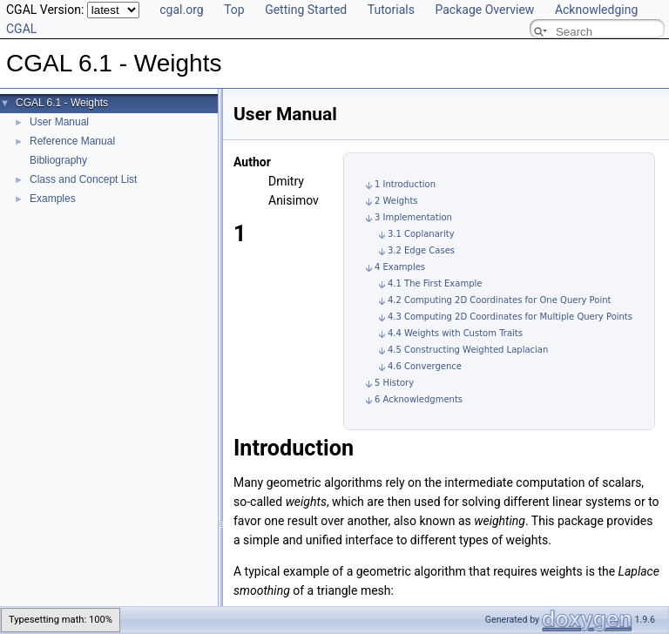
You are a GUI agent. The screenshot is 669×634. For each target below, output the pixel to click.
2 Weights (396, 201)
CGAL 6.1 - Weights (62, 103)
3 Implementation (413, 217)
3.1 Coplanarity (421, 234)
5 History (394, 383)
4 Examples (400, 267)
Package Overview (484, 10)
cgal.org (181, 10)
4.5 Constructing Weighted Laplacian (468, 349)
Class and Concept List (83, 179)
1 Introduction (405, 184)
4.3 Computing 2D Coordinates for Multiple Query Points (510, 316)
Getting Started (306, 10)
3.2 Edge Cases (421, 250)
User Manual (59, 122)
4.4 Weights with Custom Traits (455, 333)
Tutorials (391, 10)
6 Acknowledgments (419, 399)
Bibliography (58, 160)
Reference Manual (72, 141)
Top (234, 10)
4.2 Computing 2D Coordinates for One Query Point (500, 300)
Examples (53, 198)
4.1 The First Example (435, 283)
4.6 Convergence (425, 366)
